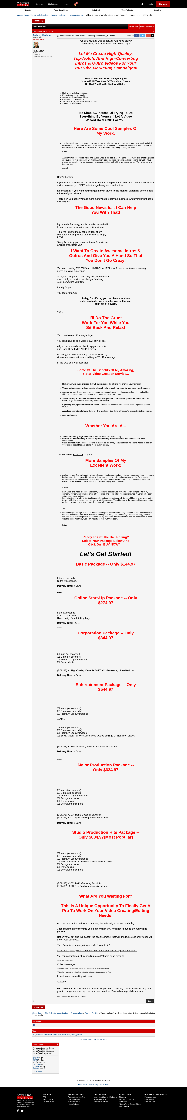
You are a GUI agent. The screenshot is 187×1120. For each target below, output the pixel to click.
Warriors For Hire (77, 15)
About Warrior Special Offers (130, 1104)
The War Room (74, 1099)
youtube (79, 1035)
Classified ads (73, 1104)
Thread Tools (134, 27)
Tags (34, 1031)
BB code (36, 1057)
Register (28, 10)
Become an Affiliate (101, 1102)
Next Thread (101, 1039)
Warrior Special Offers (76, 1097)
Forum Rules (37, 1072)
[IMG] (34, 1061)
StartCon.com (150, 1102)
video (68, 1035)
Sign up (163, 4)
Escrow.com (149, 1099)
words (73, 1035)
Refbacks (36, 1068)
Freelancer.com (150, 1097)
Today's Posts (127, 10)
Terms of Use (82, 1085)
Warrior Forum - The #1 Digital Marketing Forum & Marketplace (42, 15)
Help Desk (96, 10)
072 (34, 1035)
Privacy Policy (93, 1085)
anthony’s (39, 1035)
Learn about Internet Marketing (105, 1097)
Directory (122, 1097)
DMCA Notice (104, 1085)
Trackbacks (37, 1064)
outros (55, 1035)
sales (59, 1035)
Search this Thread (147, 27)
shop (64, 1035)
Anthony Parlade (42, 35)
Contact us (123, 1102)
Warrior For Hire (74, 1102)
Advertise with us (61, 10)
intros (46, 1035)
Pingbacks (36, 1066)
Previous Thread (86, 1039)
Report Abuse (48, 1099)
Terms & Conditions (126, 1099)
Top (95, 1039)
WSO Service (124, 1106)
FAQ (44, 1097)
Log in (150, 4)
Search (157, 10)
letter (50, 1035)
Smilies (35, 1059)
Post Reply (38, 21)
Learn (67, 4)
